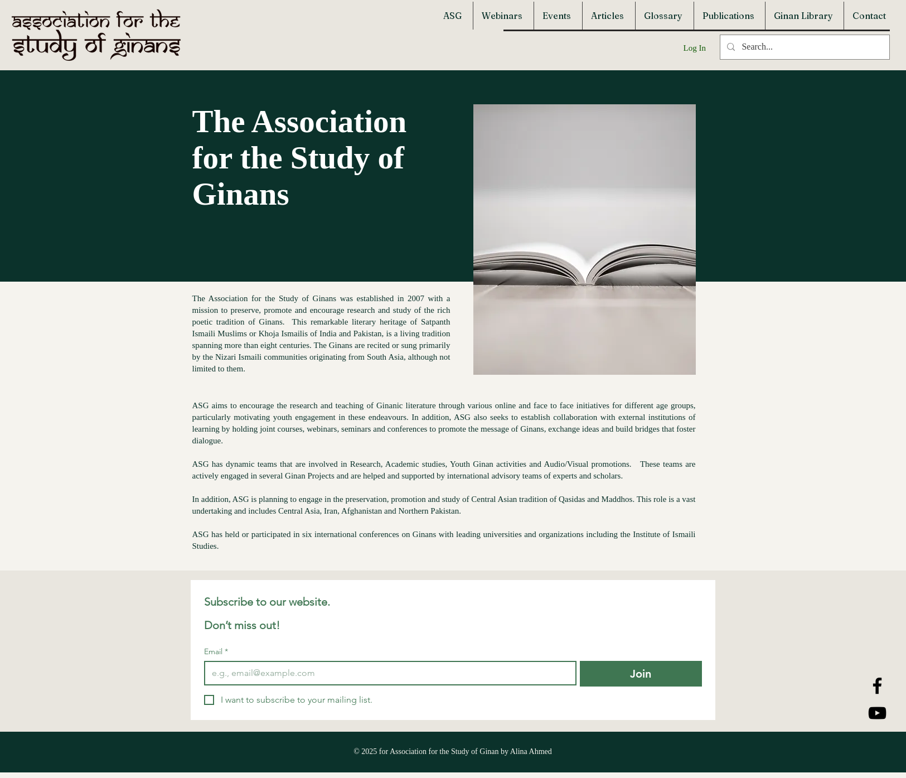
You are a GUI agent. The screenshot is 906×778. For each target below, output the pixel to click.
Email (216, 651)
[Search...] (804, 47)
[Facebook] (877, 686)
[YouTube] (877, 713)
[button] (454, 16)
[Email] (387, 673)
